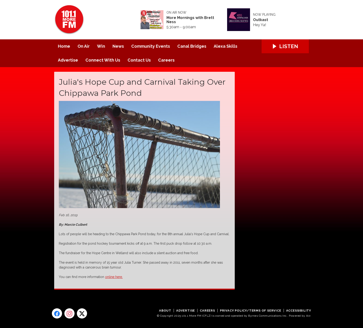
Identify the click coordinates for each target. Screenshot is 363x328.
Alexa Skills (225, 46)
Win (101, 46)
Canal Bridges (191, 46)
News (118, 46)
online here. (114, 277)
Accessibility (298, 310)
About (165, 310)
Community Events (150, 46)
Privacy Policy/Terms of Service (250, 310)
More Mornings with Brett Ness (190, 20)
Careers (166, 60)
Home (64, 46)
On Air (84, 46)
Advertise (68, 60)
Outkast (260, 20)
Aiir (308, 315)
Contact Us (139, 60)
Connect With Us (102, 60)
